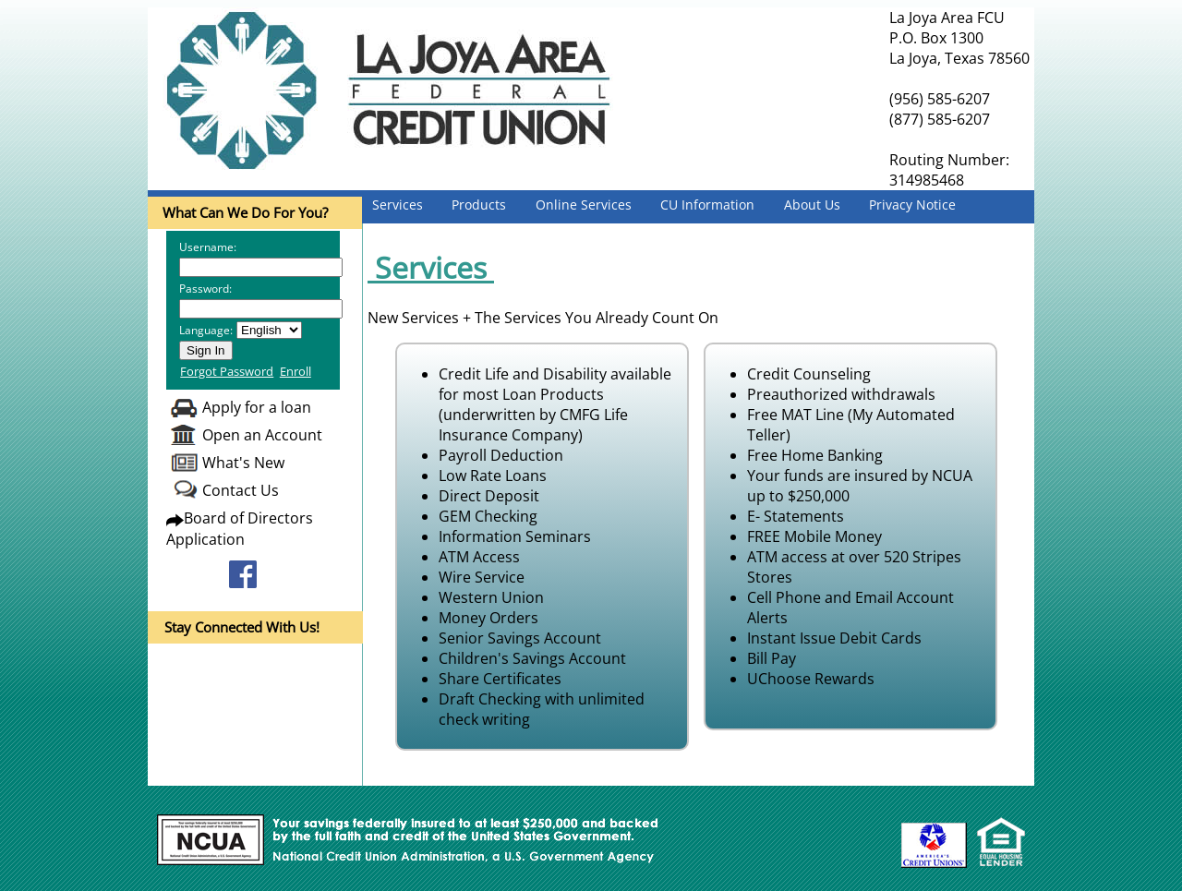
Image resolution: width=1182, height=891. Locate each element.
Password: (205, 288)
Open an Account (262, 435)
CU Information (707, 204)
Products (479, 204)
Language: (206, 330)
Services (397, 204)
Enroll (295, 371)
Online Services (584, 204)
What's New (243, 462)
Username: (207, 247)
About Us (812, 204)
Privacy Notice (912, 204)
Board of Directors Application (239, 528)
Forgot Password (226, 371)
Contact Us (240, 490)
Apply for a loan (256, 407)
